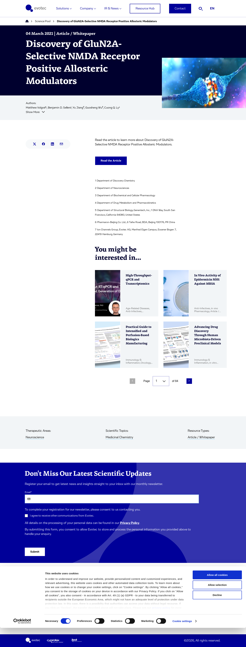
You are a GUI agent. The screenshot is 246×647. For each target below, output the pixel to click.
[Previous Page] (132, 381)
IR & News (111, 8)
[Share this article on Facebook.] (43, 144)
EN (212, 8)
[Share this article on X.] (34, 144)
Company (86, 8)
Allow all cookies (217, 594)
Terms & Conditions (70, 581)
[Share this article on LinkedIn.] (52, 144)
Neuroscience (35, 437)
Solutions (62, 8)
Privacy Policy (129, 523)
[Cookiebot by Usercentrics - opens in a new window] (22, 640)
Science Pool (42, 21)
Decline (217, 614)
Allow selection (217, 604)
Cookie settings (182, 640)
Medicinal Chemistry (119, 437)
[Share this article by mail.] (61, 144)
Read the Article (111, 160)
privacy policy (161, 626)
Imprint (63, 573)
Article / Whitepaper (201, 437)
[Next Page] (189, 381)
